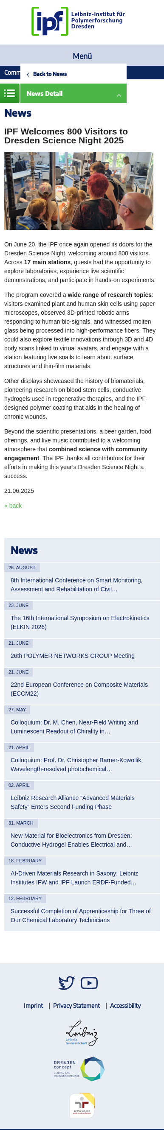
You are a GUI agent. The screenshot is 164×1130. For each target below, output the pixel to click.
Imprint (33, 1005)
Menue (10, 93)
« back (13, 505)
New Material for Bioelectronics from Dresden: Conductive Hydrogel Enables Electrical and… (71, 840)
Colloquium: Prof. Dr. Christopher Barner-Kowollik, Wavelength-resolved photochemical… (77, 764)
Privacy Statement (76, 1005)
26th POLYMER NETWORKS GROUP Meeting (73, 655)
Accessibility (125, 1005)
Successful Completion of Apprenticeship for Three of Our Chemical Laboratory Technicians (81, 915)
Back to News (50, 73)
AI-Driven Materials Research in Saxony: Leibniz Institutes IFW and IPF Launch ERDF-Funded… (74, 878)
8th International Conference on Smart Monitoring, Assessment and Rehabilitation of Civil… (77, 585)
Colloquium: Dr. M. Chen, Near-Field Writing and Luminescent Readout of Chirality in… (74, 727)
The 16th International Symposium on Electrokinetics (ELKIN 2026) (80, 622)
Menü (82, 56)
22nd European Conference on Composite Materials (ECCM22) (79, 689)
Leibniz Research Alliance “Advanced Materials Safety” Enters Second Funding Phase (73, 802)
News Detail (44, 93)
